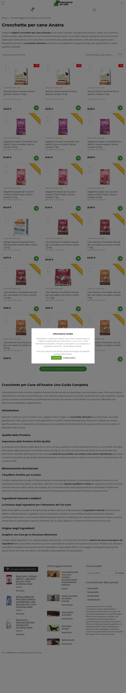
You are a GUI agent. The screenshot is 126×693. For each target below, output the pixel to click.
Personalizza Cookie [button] (72, 346)
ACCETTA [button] (56, 358)
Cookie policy (77, 341)
